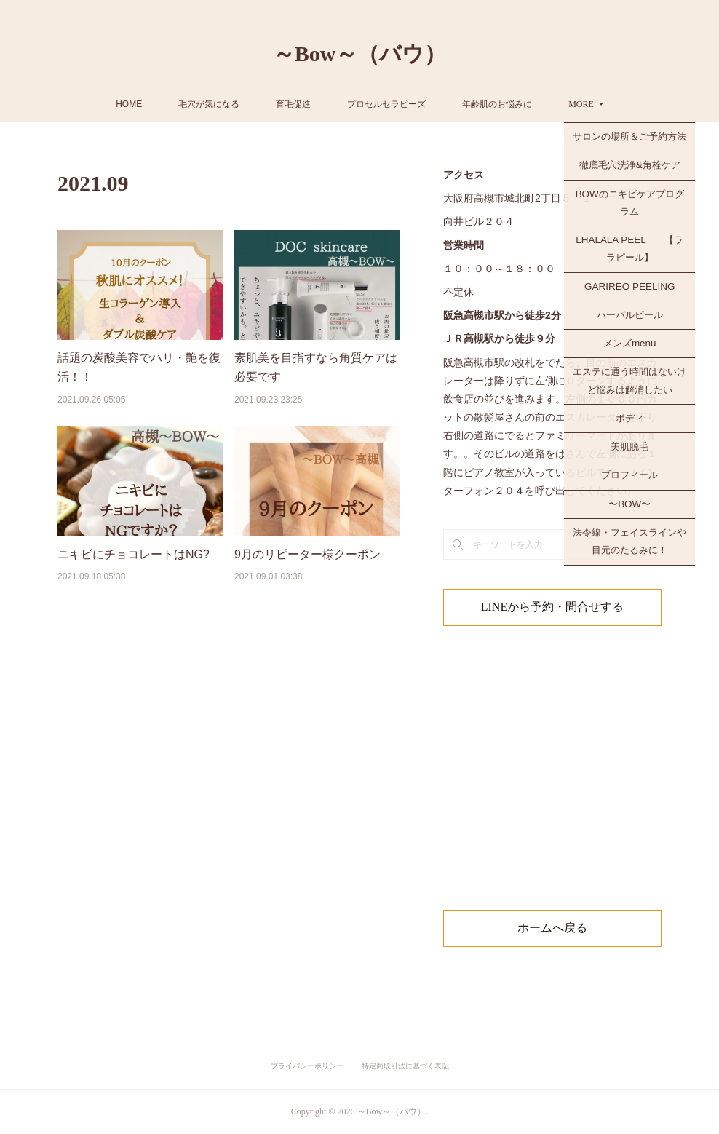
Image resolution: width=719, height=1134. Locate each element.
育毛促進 (346, 104)
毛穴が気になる (262, 104)
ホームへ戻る (552, 927)
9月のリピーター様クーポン (307, 554)
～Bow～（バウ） (360, 53)
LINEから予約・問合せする (552, 606)
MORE (528, 104)
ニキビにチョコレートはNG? (133, 554)
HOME (182, 104)
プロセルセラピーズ (439, 104)
